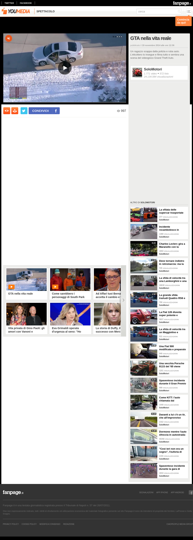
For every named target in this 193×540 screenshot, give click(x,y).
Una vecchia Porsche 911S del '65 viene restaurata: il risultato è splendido (173, 365)
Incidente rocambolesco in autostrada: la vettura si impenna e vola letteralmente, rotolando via (172, 228)
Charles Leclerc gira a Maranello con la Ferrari (172, 245)
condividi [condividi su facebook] (40, 110)
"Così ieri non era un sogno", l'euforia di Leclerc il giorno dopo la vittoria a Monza (172, 450)
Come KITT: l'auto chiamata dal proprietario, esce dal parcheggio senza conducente (172, 399)
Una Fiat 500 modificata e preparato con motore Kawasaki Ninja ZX (172, 348)
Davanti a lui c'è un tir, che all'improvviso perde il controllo (172, 416)
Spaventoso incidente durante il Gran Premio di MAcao (172, 382)
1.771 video (150, 73)
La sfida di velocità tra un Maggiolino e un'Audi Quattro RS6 (172, 331)
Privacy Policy (11, 524)
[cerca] (159, 11)
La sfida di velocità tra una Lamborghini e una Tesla (173, 280)
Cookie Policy (29, 524)
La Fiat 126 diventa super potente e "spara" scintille (170, 314)
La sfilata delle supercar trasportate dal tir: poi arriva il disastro (171, 211)
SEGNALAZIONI (146, 492)
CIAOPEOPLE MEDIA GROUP (179, 524)
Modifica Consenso (50, 524)
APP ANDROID (177, 492)
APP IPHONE (162, 492)
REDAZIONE (68, 524)
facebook (26, 3)
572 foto (164, 73)
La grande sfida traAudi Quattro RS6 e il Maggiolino (172, 297)
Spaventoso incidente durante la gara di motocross (172, 467)
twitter (9, 3)
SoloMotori (153, 69)
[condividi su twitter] (24, 110)
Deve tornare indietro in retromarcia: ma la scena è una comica (171, 262)
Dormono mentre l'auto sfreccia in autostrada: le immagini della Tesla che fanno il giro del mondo (173, 433)
